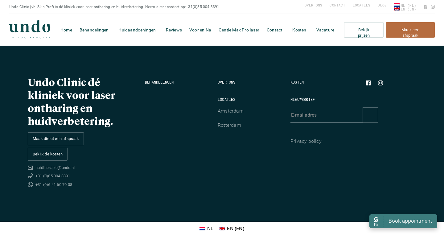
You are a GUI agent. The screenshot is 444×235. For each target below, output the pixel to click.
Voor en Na (200, 29)
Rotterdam (229, 125)
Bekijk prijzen (364, 32)
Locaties (362, 5)
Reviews (174, 29)
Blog (382, 5)
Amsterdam (231, 111)
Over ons (314, 5)
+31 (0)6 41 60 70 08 (53, 185)
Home (66, 29)
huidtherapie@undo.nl (55, 168)
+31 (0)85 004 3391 (52, 176)
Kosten (299, 29)
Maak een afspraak (410, 32)
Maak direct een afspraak (56, 138)
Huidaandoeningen (137, 29)
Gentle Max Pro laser (239, 29)
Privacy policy (306, 141)
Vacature (325, 29)
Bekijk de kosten (48, 154)
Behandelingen (94, 29)
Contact (337, 5)
